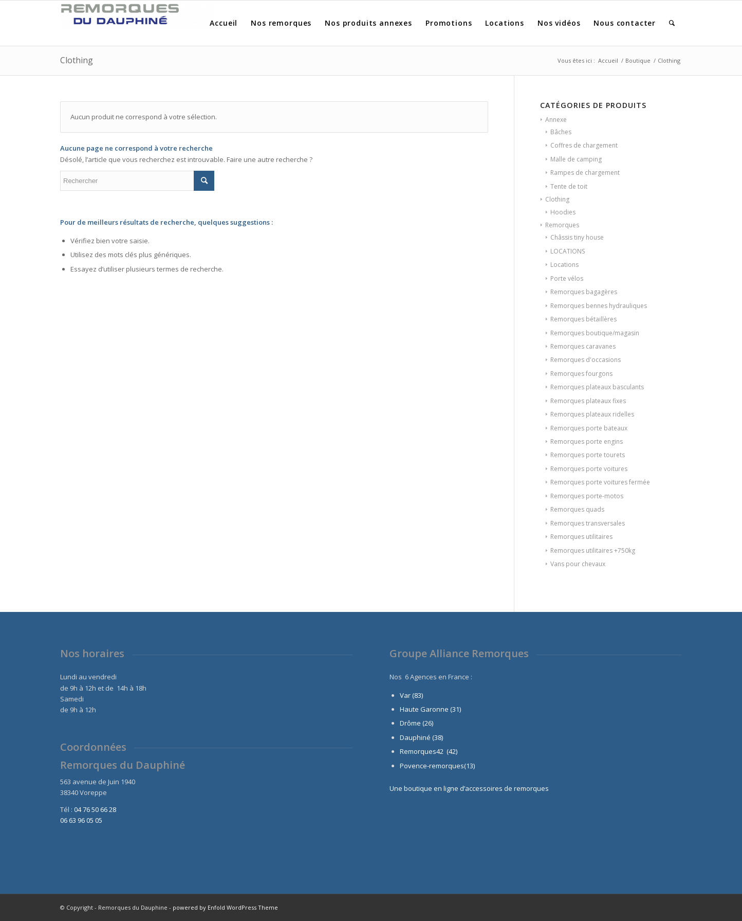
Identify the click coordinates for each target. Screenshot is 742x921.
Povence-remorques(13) (437, 765)
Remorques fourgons (581, 373)
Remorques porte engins (586, 441)
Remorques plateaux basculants (597, 387)
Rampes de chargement (585, 172)
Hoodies (563, 212)
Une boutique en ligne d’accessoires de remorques (469, 788)
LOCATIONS (567, 251)
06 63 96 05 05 (81, 820)
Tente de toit (568, 186)
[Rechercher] (672, 23)
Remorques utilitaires (581, 536)
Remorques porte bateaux (588, 428)
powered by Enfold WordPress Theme (225, 907)
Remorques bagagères (583, 291)
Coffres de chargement (584, 145)
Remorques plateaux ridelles (592, 414)
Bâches (560, 132)
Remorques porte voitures (588, 468)
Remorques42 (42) (428, 751)
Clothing (557, 199)
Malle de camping (576, 159)
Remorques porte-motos (586, 496)
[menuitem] (223, 23)
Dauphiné (415, 737)
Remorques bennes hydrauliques (598, 305)
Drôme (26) (416, 723)
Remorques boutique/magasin (594, 333)
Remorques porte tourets (587, 454)
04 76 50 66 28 (95, 809)
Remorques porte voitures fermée (600, 482)
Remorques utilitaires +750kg (592, 550)
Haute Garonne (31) (430, 709)
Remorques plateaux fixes (588, 400)
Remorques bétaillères (583, 319)
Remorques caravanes (583, 346)
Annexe (556, 119)
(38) (437, 737)
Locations (564, 264)
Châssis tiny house (577, 237)
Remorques (562, 225)
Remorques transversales (587, 523)
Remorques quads (577, 509)
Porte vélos (566, 278)
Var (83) (411, 695)
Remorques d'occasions (585, 359)
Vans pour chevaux (577, 563)
